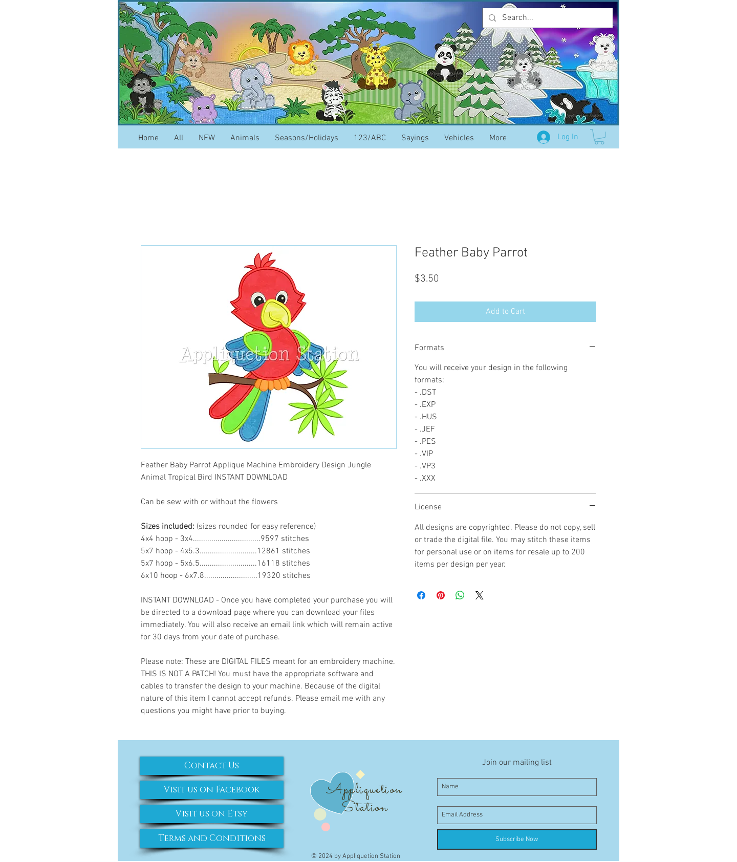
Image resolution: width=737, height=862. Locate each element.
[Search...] (546, 18)
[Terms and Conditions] (212, 838)
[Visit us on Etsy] (212, 814)
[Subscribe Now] (517, 839)
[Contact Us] (212, 766)
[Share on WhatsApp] (460, 595)
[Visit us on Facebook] (212, 790)
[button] (599, 136)
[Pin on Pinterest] (441, 595)
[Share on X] (479, 595)
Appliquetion (364, 790)
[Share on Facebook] (421, 595)
